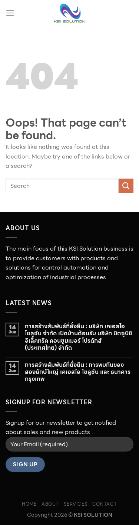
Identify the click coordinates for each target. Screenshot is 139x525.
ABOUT (50, 504)
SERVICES (75, 504)
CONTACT (104, 504)
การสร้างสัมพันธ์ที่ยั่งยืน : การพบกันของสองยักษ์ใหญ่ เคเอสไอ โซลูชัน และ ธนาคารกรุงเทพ (77, 372)
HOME (29, 504)
